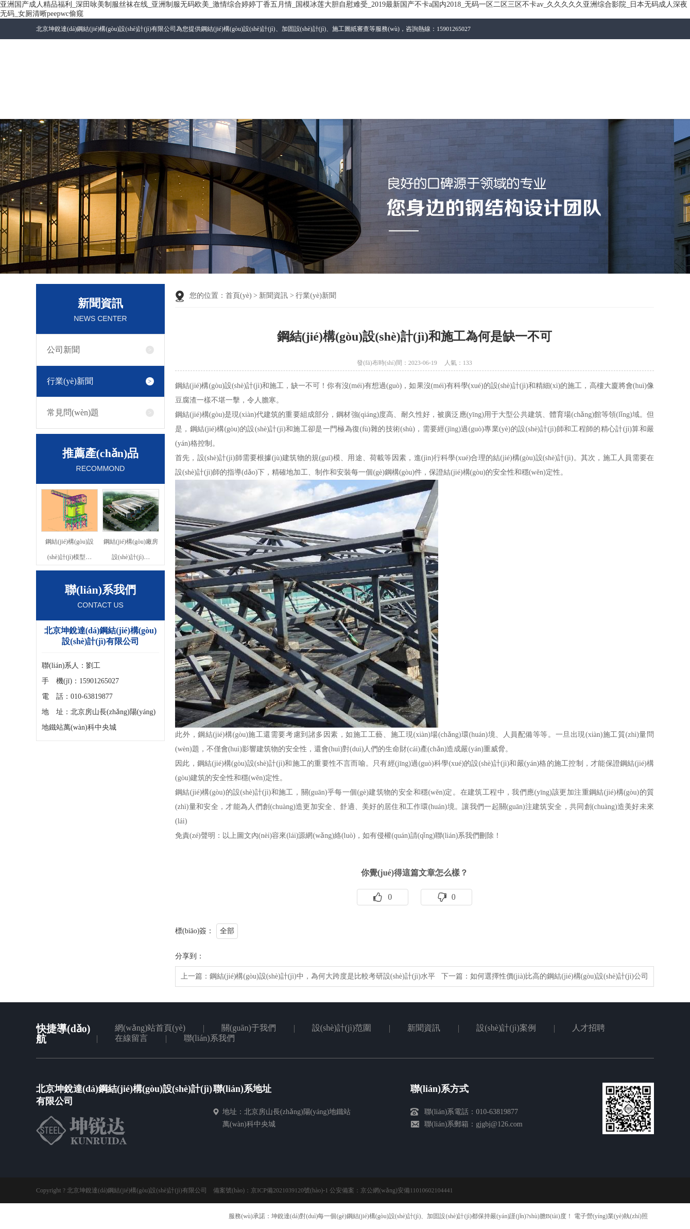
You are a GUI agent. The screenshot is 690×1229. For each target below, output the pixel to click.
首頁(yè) (239, 295)
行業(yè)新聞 (70, 381)
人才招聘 (588, 1027)
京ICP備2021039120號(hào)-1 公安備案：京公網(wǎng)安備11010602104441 (352, 1190)
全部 (227, 931)
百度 (625, 49)
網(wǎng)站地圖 (592, 49)
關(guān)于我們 (248, 1027)
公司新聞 (63, 349)
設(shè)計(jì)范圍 (342, 1027)
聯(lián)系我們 (521, 49)
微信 (465, 53)
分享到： (189, 956)
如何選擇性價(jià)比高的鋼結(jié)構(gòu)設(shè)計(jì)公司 (559, 976)
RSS (642, 49)
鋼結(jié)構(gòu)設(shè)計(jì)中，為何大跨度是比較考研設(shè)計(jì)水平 (322, 976)
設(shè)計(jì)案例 (506, 1027)
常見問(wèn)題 (73, 412)
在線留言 (131, 1038)
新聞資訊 (273, 295)
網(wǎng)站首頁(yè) (150, 1027)
